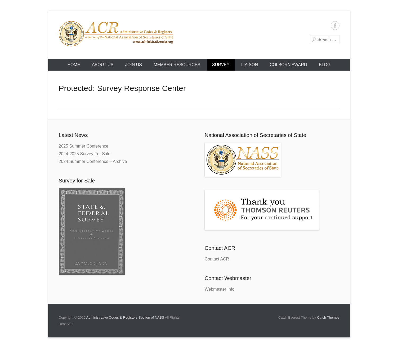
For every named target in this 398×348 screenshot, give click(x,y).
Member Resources (177, 64)
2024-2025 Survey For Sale (85, 154)
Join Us (133, 64)
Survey (221, 64)
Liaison (249, 64)
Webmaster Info (220, 289)
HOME (73, 64)
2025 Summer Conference (84, 146)
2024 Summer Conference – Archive (93, 161)
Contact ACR (217, 259)
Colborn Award (288, 64)
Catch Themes (328, 317)
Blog (324, 64)
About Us (103, 64)
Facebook (335, 25)
